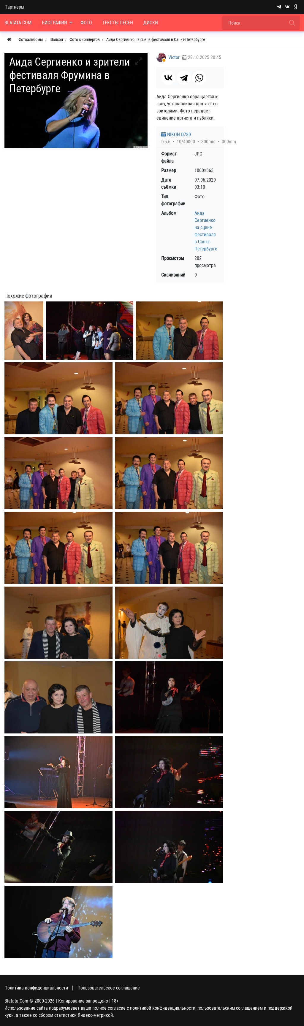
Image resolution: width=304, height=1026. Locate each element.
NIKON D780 (176, 134)
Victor (174, 57)
